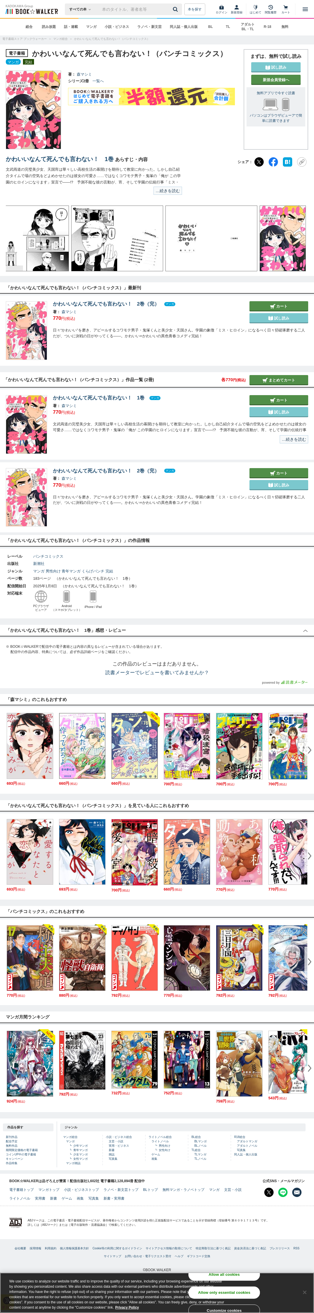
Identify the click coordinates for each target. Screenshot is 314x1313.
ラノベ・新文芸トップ (121, 1190)
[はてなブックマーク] (287, 162)
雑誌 (112, 1154)
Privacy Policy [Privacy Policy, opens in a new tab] (127, 1307)
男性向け (53, 571)
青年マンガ (71, 571)
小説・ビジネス (117, 27)
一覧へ (98, 81)
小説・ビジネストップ (81, 1190)
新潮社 (38, 563)
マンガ (91, 27)
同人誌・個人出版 (184, 27)
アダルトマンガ (247, 1141)
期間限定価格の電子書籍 (22, 1150)
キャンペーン (14, 1158)
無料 (284, 27)
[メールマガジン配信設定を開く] (296, 1192)
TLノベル (200, 1158)
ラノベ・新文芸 (149, 27)
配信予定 (11, 1141)
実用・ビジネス (119, 1145)
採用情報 (35, 1248)
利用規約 (50, 1248)
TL (228, 27)
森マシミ (84, 74)
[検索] (176, 9)
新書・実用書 (114, 1198)
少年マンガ (80, 1145)
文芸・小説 (116, 1141)
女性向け (164, 1150)
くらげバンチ (93, 571)
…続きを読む (168, 190)
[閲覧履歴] (270, 9)
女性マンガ (80, 1158)
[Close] (304, 1292)
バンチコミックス (48, 556)
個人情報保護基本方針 (74, 1248)
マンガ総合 (70, 1137)
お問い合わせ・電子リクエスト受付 (148, 1256)
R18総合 (239, 1137)
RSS (296, 1248)
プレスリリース (280, 1248)
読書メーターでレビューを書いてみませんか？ (157, 672)
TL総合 (196, 1150)
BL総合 (196, 1137)
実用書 (40, 1198)
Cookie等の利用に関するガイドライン (117, 1248)
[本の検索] (82, 9)
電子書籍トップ (21, 1190)
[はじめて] (255, 9)
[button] (16, 238)
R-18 (267, 27)
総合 (29, 27)
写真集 (113, 1158)
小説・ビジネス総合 (119, 1137)
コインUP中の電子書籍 (21, 1154)
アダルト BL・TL (248, 26)
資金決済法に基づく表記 (250, 1248)
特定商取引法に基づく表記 (213, 1248)
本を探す (195, 9)
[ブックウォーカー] (31, 9)
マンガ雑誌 (73, 1163)
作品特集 (11, 1163)
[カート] (286, 9)
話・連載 (71, 27)
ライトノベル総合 (160, 1137)
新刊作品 (11, 1137)
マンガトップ (48, 1190)
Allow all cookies (224, 1274)
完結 (109, 571)
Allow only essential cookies (224, 1292)
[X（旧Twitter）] (259, 162)
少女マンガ (80, 1154)
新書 (112, 1150)
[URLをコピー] (301, 162)
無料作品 (11, 1145)
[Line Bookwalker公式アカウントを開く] (282, 1192)
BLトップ (150, 1190)
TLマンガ (200, 1154)
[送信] (176, 9)
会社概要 (20, 1248)
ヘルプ (179, 1256)
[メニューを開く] (305, 9)
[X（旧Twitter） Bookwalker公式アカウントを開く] (269, 1192)
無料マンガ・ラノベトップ (183, 1190)
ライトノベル (160, 1141)
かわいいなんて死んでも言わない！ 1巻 (60, 159)
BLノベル (200, 1145)
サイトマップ (112, 1256)
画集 (154, 1158)
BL (210, 27)
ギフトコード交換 (198, 1256)
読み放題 (49, 27)
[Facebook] (273, 162)
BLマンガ (200, 1141)
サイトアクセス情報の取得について (169, 1248)
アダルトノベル (247, 1145)
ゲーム (155, 1154)
